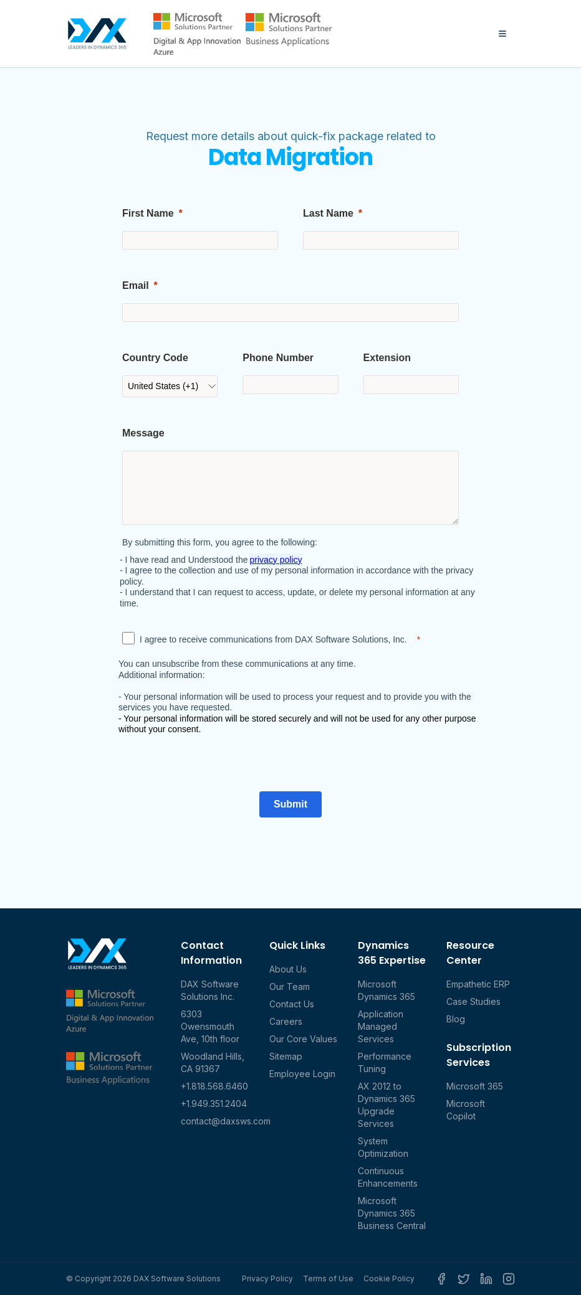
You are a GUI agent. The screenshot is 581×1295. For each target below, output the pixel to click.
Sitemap (285, 1056)
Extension (387, 357)
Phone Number (278, 357)
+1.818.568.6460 (214, 1086)
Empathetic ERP (478, 984)
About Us (288, 969)
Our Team (289, 986)
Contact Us (291, 1004)
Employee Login (302, 1073)
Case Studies (473, 1001)
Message (143, 433)
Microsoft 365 (474, 1086)
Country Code (155, 357)
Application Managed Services (380, 1026)
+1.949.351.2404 (214, 1103)
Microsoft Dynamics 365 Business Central (392, 1213)
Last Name (328, 213)
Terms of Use (328, 1278)
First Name (148, 213)
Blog (455, 1019)
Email (135, 285)
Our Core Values (303, 1039)
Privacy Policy (267, 1278)
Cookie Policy (389, 1278)
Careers (285, 1021)
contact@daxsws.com (226, 1121)
